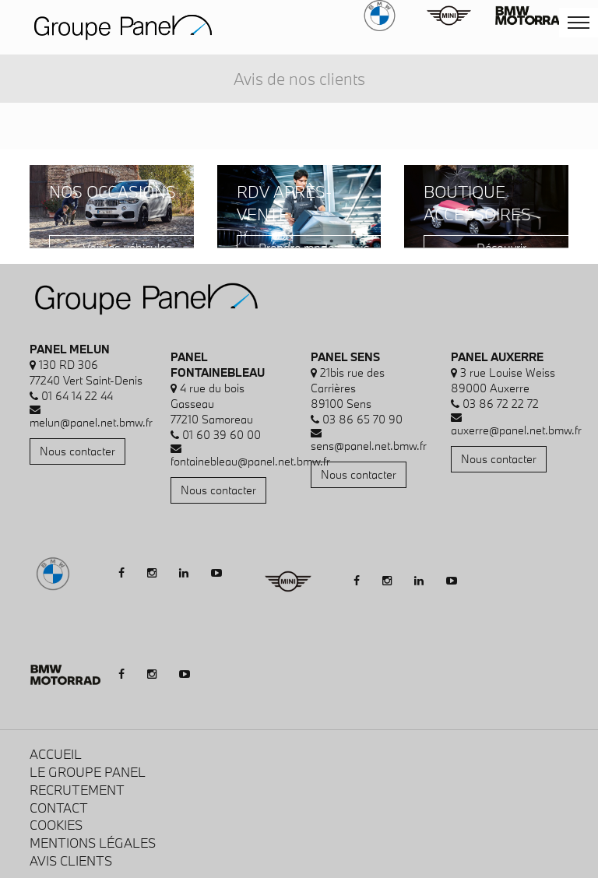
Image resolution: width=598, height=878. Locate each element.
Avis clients (71, 860)
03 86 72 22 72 (501, 403)
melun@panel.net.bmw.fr (91, 422)
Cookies (56, 825)
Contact (59, 807)
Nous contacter (77, 451)
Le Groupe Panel (88, 772)
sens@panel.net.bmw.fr (369, 445)
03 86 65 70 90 (362, 419)
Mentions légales (93, 842)
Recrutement (77, 789)
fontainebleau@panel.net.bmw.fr (250, 461)
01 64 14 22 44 (77, 395)
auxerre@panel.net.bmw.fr (516, 430)
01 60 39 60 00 (221, 434)
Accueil (56, 754)
